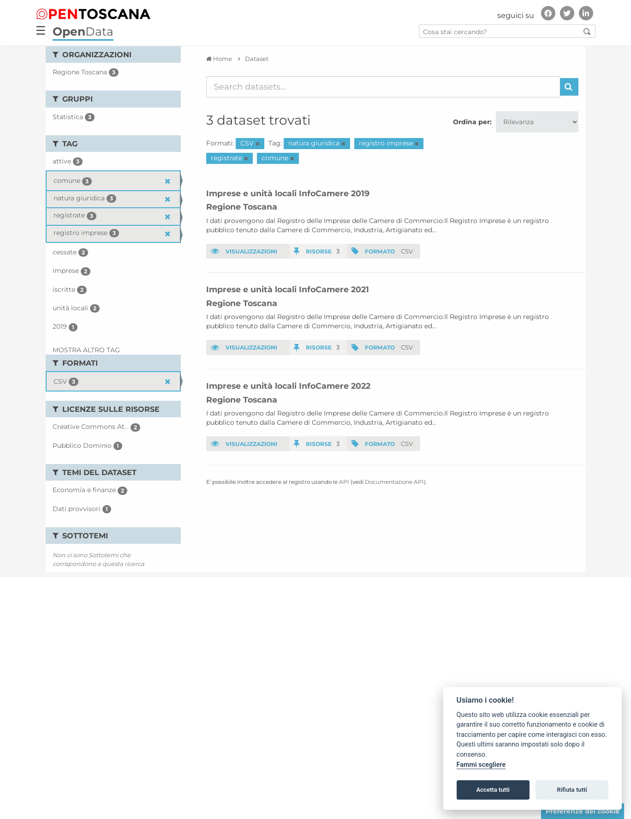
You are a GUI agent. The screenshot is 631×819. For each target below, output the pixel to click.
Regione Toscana (241, 206)
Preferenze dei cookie (582, 811)
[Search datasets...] (383, 86)
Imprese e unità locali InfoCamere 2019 (287, 193)
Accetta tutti (493, 789)
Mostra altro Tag (86, 350)
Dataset (256, 58)
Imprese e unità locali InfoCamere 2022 (288, 386)
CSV (407, 251)
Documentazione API (394, 481)
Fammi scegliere (481, 765)
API (344, 481)
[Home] (219, 58)
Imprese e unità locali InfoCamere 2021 (287, 289)
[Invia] (569, 87)
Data (83, 31)
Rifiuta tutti (572, 789)
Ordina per (471, 122)
